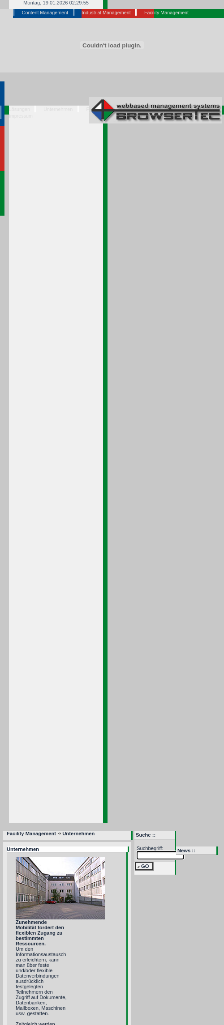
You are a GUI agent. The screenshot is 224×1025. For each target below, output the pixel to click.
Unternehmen (58, 109)
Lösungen (19, 109)
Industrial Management (106, 12)
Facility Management (166, 12)
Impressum (21, 116)
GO (145, 866)
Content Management (45, 12)
